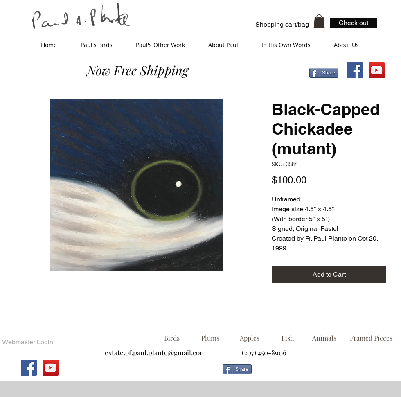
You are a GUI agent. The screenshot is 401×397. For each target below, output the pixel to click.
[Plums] (210, 338)
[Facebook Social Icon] (355, 70)
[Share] (323, 73)
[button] (319, 21)
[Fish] (287, 338)
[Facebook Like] (321, 372)
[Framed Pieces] (371, 338)
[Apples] (249, 338)
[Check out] (353, 23)
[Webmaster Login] (27, 342)
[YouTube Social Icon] (377, 70)
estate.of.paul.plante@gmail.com (155, 352)
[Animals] (324, 338)
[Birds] (171, 338)
